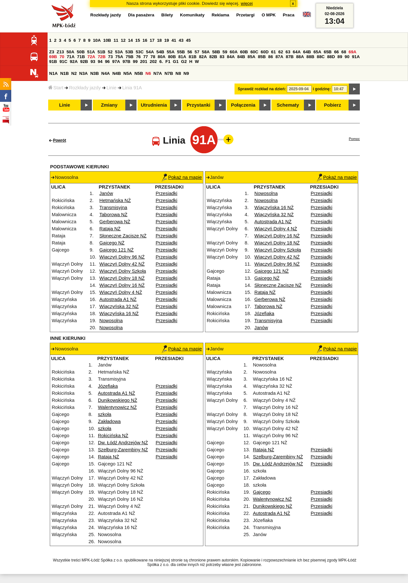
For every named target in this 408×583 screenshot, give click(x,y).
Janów (106, 193)
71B (81, 56)
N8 (178, 73)
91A (355, 56)
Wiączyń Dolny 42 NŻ (122, 264)
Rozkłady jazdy (85, 87)
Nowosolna (111, 320)
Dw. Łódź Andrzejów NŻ (123, 442)
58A (205, 51)
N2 (74, 73)
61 (273, 51)
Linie (112, 87)
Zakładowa (109, 421)
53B (129, 51)
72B (101, 56)
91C (63, 61)
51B (101, 51)
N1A (53, 73)
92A (73, 61)
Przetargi (245, 15)
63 (288, 51)
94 (100, 61)
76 (138, 56)
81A (182, 56)
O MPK (269, 15)
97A (116, 61)
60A (233, 51)
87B (290, 56)
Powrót (59, 140)
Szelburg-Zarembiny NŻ (123, 449)
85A (251, 56)
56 (189, 51)
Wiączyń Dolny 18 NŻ (122, 278)
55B (181, 51)
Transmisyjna (113, 207)
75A (119, 56)
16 (145, 40)
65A (317, 51)
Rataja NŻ (109, 228)
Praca (288, 15)
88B (310, 56)
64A (296, 51)
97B (126, 61)
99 (135, 61)
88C (320, 56)
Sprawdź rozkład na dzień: (262, 89)
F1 (168, 61)
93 (93, 61)
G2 (184, 61)
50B (80, 51)
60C (254, 51)
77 (145, 56)
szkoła (104, 414)
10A (97, 40)
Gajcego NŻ (111, 242)
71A (71, 56)
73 (110, 56)
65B (328, 51)
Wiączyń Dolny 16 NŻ (122, 285)
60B (244, 51)
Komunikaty (192, 15)
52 (110, 51)
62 (280, 51)
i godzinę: (322, 89)
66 (336, 51)
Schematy (288, 105)
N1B (64, 73)
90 (347, 56)
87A (279, 56)
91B (53, 61)
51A (91, 51)
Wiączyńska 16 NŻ (118, 313)
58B (216, 51)
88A (300, 56)
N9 (186, 73)
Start (55, 87)
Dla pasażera (141, 15)
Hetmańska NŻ (115, 200)
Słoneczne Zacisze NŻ (122, 235)
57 (197, 51)
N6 (148, 73)
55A (170, 51)
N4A (105, 73)
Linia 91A (132, 87)
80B (172, 56)
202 (153, 61)
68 (343, 51)
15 (137, 40)
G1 (176, 61)
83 (222, 56)
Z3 (51, 51)
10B (107, 40)
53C (139, 51)
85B (262, 56)
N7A (158, 73)
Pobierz (332, 105)
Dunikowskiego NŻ (117, 400)
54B (160, 51)
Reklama (220, 15)
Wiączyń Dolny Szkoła (122, 271)
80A (161, 56)
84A (231, 56)
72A (91, 56)
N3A (83, 73)
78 (152, 56)
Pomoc (354, 139)
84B (241, 56)
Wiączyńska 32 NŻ (118, 306)
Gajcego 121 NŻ (116, 249)
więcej (247, 3)
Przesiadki (167, 193)
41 (174, 40)
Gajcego (262, 492)
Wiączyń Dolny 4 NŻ (120, 292)
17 (152, 40)
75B (129, 56)
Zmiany (109, 105)
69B (53, 56)
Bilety (167, 15)
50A (70, 51)
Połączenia (243, 105)
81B (192, 56)
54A (150, 51)
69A (352, 51)
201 (143, 61)
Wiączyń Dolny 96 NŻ (122, 257)
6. (161, 61)
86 (270, 56)
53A (119, 51)
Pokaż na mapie (182, 177)
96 (107, 61)
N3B (94, 73)
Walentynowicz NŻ (117, 407)
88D (331, 56)
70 (61, 56)
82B (213, 56)
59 (225, 51)
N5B (138, 73)
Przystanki (198, 105)
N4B (116, 73)
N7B (168, 73)
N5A (127, 73)
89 (339, 56)
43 (181, 40)
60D (265, 51)
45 (188, 40)
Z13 (60, 51)
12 (123, 40)
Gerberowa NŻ (114, 221)
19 (166, 40)
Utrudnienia (154, 105)
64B (307, 51)
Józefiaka (264, 313)
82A (203, 56)
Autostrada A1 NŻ (118, 299)
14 (130, 40)
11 (115, 40)
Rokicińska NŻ (113, 435)
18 (159, 40)
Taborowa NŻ (113, 214)
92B (84, 61)
